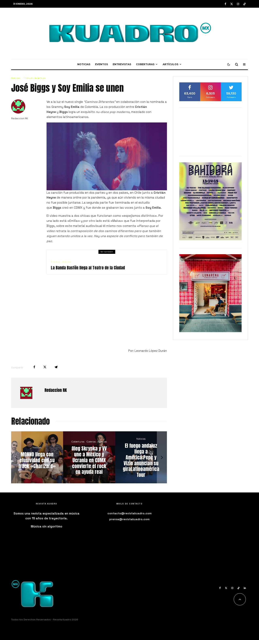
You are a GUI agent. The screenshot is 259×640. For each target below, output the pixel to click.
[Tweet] (44, 367)
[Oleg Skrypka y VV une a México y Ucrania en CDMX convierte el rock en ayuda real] (89, 457)
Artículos (170, 64)
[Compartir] (34, 367)
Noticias (83, 64)
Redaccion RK (19, 118)
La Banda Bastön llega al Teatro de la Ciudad (88, 267)
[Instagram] (238, 4)
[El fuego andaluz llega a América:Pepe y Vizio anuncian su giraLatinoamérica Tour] (141, 457)
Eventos (101, 64)
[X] (231, 4)
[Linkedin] (245, 588)
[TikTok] (244, 4)
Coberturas (145, 64)
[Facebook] (225, 4)
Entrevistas (122, 64)
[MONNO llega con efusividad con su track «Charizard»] (37, 457)
